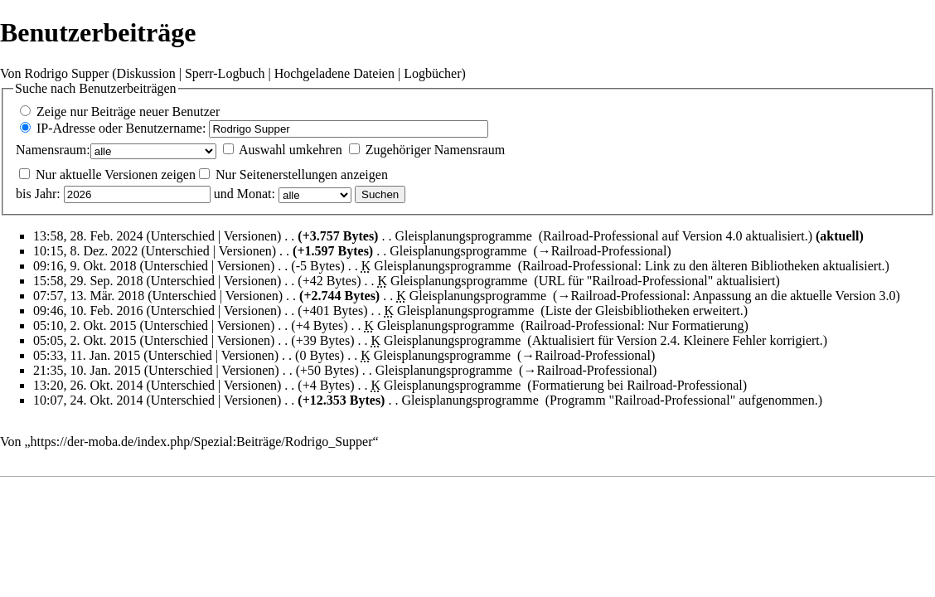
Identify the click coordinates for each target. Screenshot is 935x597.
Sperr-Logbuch (225, 73)
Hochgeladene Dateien (334, 73)
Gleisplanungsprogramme (463, 236)
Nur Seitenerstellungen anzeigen (302, 174)
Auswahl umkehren (290, 150)
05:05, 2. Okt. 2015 (84, 340)
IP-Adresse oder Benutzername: (121, 128)
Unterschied (183, 236)
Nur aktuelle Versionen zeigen (116, 174)
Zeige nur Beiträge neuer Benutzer (128, 111)
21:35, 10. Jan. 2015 (87, 370)
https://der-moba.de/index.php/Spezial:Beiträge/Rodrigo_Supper (202, 441)
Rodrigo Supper (67, 73)
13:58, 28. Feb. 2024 (88, 236)
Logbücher (432, 73)
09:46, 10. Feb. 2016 (88, 310)
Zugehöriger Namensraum (435, 150)
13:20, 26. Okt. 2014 (88, 385)
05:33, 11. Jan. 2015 (86, 355)
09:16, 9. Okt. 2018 (84, 266)
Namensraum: (53, 150)
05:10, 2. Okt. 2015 (84, 325)
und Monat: (244, 194)
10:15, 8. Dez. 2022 (85, 251)
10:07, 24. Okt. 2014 (88, 400)
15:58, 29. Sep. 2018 (88, 281)
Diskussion (146, 73)
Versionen (250, 236)
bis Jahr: (38, 194)
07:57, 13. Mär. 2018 (88, 296)
